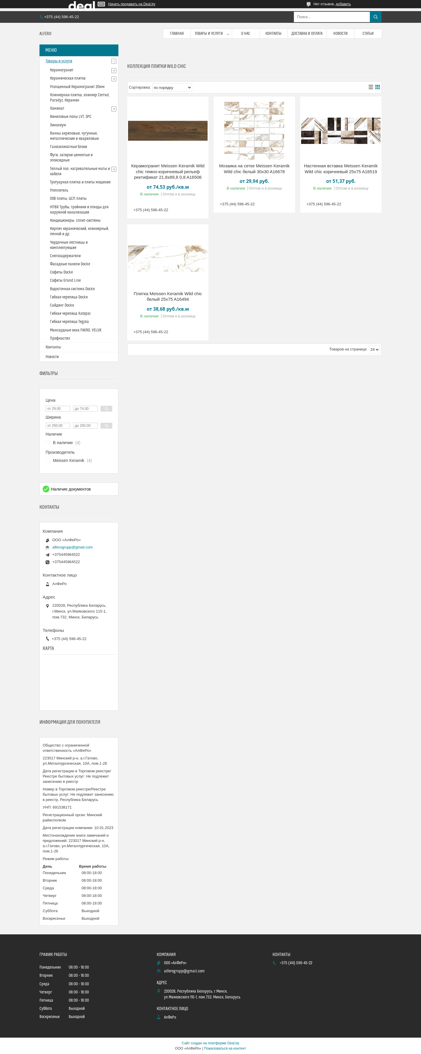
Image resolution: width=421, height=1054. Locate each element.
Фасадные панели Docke (70, 264)
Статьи (368, 33)
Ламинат (57, 108)
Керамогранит (61, 70)
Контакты (273, 33)
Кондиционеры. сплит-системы (75, 220)
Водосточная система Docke (72, 289)
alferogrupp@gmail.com (72, 547)
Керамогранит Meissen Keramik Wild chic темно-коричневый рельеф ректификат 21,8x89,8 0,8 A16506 (168, 171)
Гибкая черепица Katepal (70, 313)
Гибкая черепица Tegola (69, 321)
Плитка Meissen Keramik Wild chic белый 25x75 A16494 (168, 296)
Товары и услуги (209, 33)
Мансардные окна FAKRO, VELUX (75, 330)
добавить (343, 4)
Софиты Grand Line (65, 280)
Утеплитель (59, 190)
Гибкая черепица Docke (69, 297)
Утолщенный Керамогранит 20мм (77, 87)
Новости (340, 33)
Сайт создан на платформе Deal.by (210, 1043)
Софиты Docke (61, 272)
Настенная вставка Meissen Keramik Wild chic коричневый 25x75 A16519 (341, 168)
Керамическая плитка (68, 78)
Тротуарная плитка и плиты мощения (80, 182)
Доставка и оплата (306, 33)
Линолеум (58, 125)
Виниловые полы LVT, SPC (71, 116)
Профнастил (60, 338)
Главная (177, 33)
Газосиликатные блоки (68, 147)
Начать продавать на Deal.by (131, 4)
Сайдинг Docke (62, 305)
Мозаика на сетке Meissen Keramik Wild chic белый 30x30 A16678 (254, 168)
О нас (245, 33)
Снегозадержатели (65, 256)
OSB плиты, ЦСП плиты (68, 198)
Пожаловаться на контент (225, 1048)
